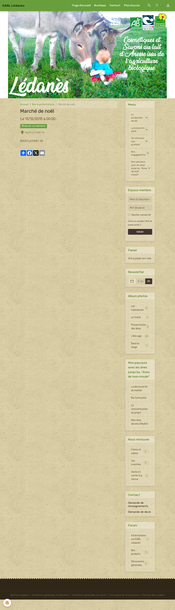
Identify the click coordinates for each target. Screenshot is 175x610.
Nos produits (140, 562)
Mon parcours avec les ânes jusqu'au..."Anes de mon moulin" (139, 178)
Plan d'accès (132, 5)
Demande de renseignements (138, 515)
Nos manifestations (43, 104)
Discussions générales (140, 574)
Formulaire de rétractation (124, 605)
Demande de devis (139, 522)
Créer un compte (136, 232)
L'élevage (140, 346)
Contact (115, 5)
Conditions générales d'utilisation (50, 605)
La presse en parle (136, 131)
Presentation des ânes (140, 337)
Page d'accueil (81, 5)
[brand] (13, 5)
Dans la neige (140, 356)
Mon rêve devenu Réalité (139, 432)
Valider (140, 242)
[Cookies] (7, 603)
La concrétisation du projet (139, 420)
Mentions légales (19, 605)
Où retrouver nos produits (136, 146)
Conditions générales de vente (89, 605)
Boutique (100, 5)
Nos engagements (139, 161)
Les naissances (140, 318)
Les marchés (140, 473)
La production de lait (137, 118)
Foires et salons (140, 462)
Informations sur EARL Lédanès (140, 550)
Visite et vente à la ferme (140, 486)
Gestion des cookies (153, 605)
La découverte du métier (139, 399)
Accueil (24, 104)
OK (148, 291)
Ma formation (138, 408)
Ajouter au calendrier (34, 126)
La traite (140, 328)
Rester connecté (141, 225)
